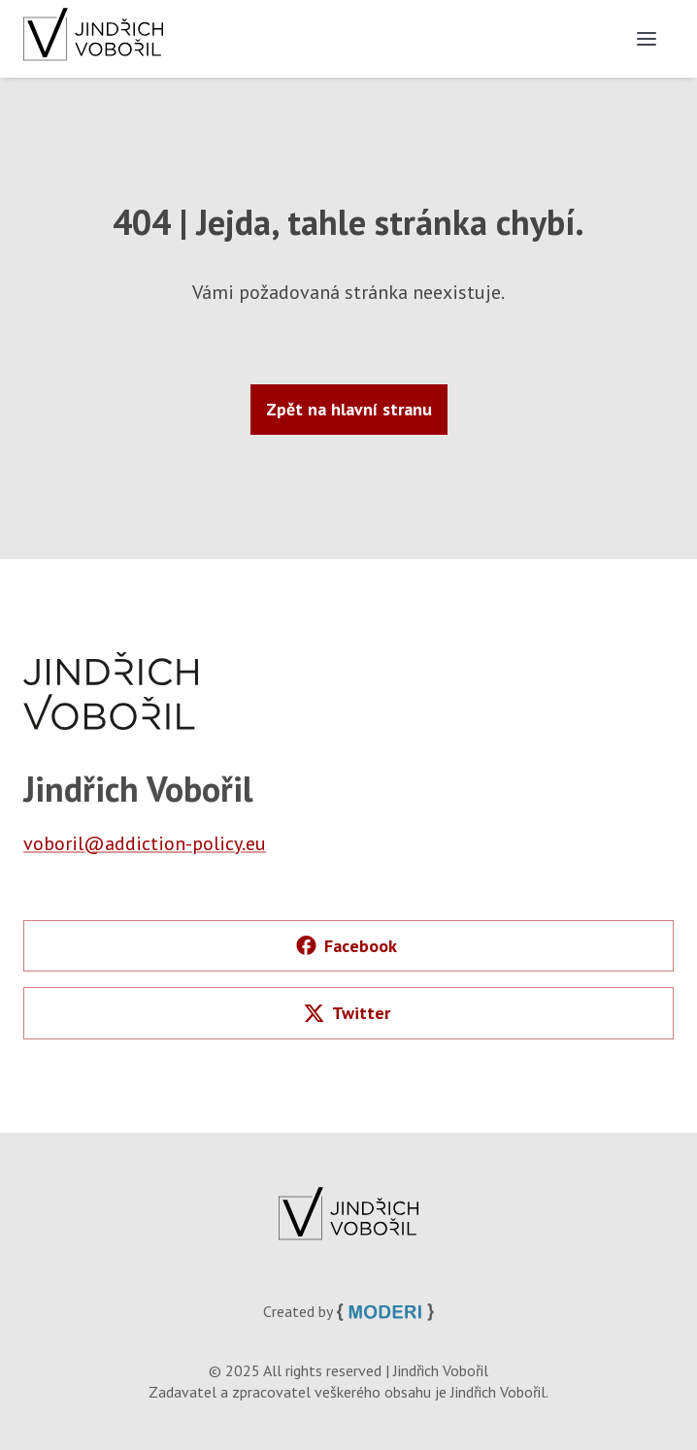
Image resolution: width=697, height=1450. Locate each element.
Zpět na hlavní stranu (349, 409)
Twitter (347, 1013)
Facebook (346, 946)
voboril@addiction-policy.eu (144, 843)
